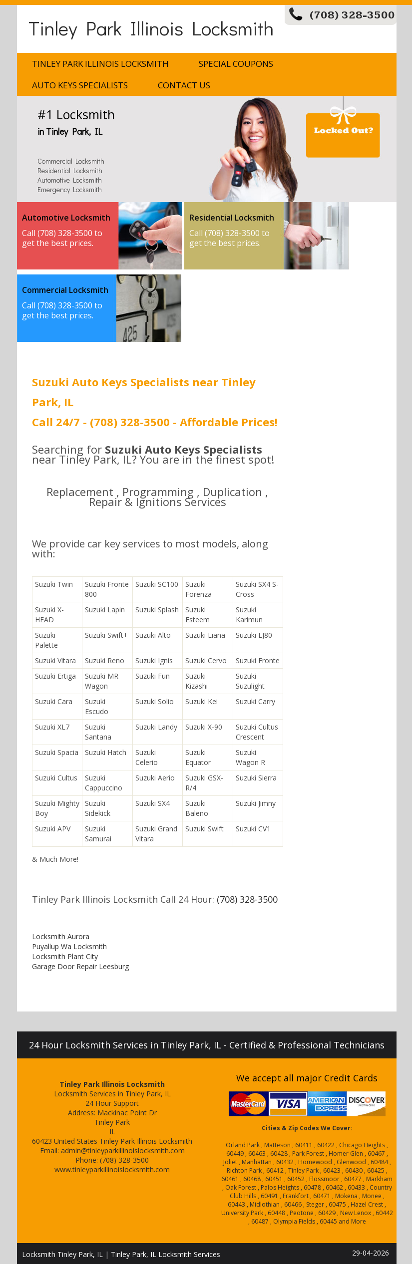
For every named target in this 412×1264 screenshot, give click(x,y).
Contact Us (184, 85)
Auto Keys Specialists (80, 85)
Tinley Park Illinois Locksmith (151, 27)
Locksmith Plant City (65, 956)
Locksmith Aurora (60, 936)
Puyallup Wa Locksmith (69, 946)
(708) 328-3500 (352, 15)
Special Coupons (236, 63)
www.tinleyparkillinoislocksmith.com (112, 1169)
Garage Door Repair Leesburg (80, 966)
